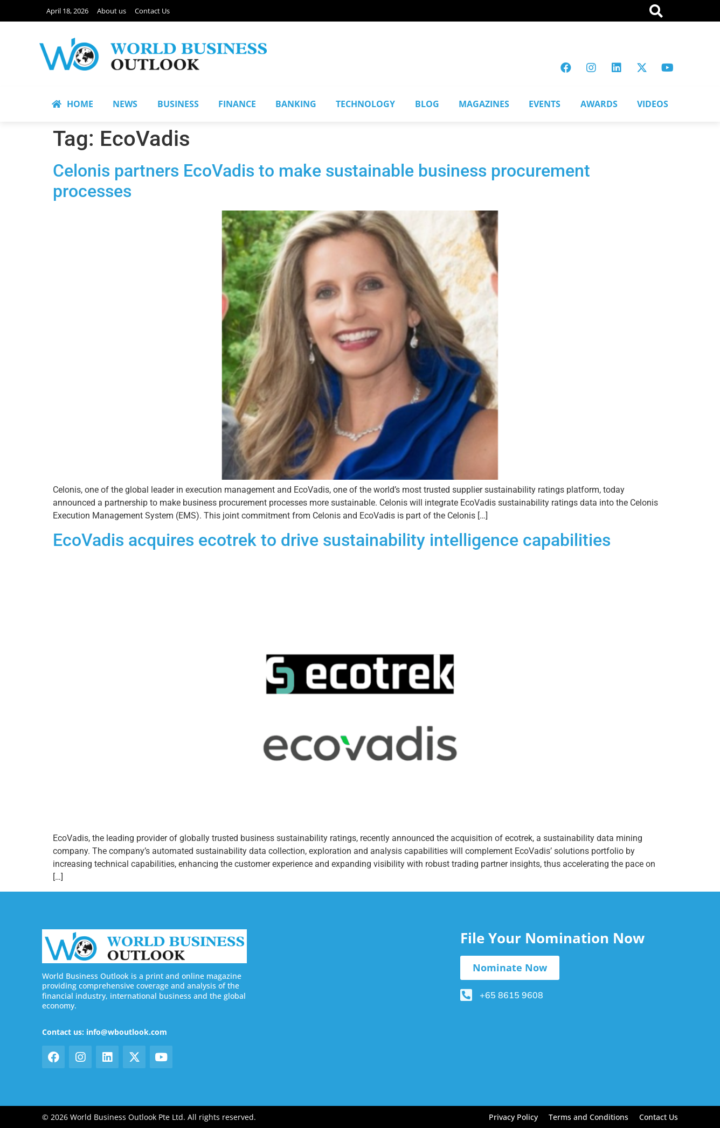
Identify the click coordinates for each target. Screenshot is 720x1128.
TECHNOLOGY (365, 104)
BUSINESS (178, 104)
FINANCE (237, 104)
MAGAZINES (484, 104)
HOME (72, 104)
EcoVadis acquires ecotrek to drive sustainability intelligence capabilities (332, 540)
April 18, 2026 (67, 11)
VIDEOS (652, 104)
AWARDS (599, 104)
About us (111, 11)
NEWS (125, 104)
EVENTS (544, 104)
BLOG (427, 104)
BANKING (295, 104)
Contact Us (152, 11)
